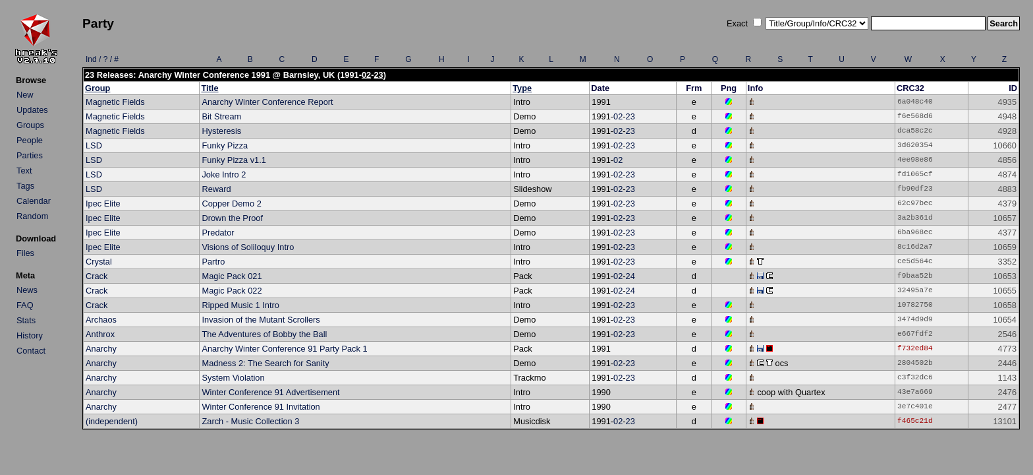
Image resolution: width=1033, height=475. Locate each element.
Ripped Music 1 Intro (240, 305)
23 (378, 75)
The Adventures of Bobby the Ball (264, 334)
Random (32, 216)
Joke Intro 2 (224, 174)
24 (630, 276)
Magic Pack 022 (232, 291)
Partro (213, 262)
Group (97, 88)
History (29, 335)
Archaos (101, 320)
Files (25, 253)
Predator (218, 233)
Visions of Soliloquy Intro (248, 247)
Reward (216, 189)
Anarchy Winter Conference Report (267, 102)
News (27, 290)
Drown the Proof (232, 218)
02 (366, 75)
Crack (96, 276)
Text (24, 170)
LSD (94, 145)
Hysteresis (221, 131)
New (25, 95)
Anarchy (101, 349)
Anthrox (100, 334)
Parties (29, 155)
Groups (30, 125)
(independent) (112, 421)
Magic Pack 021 (232, 276)
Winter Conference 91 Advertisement (270, 392)
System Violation (233, 378)
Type (522, 88)
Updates (32, 110)
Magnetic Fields (115, 102)
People (29, 140)
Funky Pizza (225, 145)
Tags (25, 186)
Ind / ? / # (102, 59)
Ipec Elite (103, 203)
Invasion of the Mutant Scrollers (261, 320)
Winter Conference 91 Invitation (261, 407)
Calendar (33, 201)
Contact (30, 351)
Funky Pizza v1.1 (233, 160)
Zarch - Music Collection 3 (250, 421)
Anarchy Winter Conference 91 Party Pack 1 (284, 349)
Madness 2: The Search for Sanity (265, 363)
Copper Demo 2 (231, 203)
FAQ (25, 305)
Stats (26, 320)
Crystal (99, 262)
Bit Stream (221, 116)
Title (209, 88)
